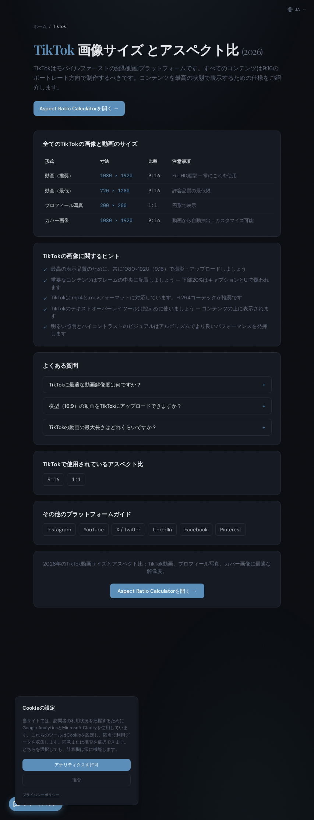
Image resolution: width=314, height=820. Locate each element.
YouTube (94, 529)
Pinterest (230, 529)
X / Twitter (128, 529)
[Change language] (297, 9)
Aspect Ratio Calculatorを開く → (79, 108)
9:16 (53, 479)
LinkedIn (162, 529)
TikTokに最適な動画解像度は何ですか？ (157, 384)
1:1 (76, 479)
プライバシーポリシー (40, 794)
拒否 (76, 780)
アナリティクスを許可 (76, 765)
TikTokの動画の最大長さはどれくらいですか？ (157, 427)
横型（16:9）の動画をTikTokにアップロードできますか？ (157, 406)
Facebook (196, 529)
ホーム (40, 26)
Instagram (59, 529)
